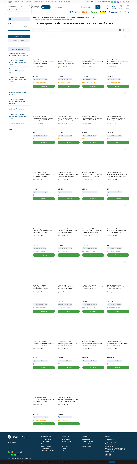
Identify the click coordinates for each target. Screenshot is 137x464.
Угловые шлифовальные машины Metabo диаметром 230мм (17, 79)
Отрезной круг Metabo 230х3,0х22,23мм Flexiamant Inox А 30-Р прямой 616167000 (43, 399)
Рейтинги (64, 448)
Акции (36, 1)
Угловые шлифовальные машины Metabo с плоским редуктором (17, 101)
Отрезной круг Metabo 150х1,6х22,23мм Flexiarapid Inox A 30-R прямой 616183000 (68, 287)
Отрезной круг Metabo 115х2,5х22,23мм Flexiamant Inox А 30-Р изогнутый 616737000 (43, 118)
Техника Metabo (61, 17)
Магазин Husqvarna (87, 441)
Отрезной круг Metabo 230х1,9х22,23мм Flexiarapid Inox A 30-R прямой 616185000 (68, 230)
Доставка (41, 1)
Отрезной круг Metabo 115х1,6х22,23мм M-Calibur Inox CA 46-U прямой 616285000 (43, 61)
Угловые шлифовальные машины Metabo (82, 17)
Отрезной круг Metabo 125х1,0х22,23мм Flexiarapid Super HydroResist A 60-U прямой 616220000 (68, 174)
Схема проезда (66, 439)
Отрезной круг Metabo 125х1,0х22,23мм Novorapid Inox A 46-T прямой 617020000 (92, 118)
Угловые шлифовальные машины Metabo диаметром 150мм (17, 116)
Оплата (48, 1)
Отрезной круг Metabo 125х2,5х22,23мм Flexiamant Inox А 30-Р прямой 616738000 (43, 343)
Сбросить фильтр (18, 40)
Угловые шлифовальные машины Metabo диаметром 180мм (17, 71)
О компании (29, 1)
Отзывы (60, 1)
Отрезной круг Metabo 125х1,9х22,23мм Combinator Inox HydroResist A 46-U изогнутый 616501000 (117, 174)
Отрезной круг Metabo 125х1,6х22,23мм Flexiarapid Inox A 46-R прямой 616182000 (43, 230)
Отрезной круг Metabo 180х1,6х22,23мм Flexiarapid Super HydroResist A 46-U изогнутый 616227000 (68, 399)
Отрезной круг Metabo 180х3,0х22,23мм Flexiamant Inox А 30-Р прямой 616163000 (68, 343)
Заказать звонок (124, 1)
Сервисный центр (66, 441)
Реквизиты (65, 446)
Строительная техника (46, 17)
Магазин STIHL (86, 439)
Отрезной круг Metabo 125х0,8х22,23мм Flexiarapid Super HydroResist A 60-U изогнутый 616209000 (68, 118)
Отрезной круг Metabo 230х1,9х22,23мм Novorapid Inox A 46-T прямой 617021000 (92, 343)
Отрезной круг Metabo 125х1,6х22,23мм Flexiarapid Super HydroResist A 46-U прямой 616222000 (92, 174)
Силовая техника (57, 12)
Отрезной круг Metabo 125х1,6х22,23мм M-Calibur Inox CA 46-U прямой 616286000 (43, 174)
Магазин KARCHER (87, 446)
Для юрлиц (74, 12)
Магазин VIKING (86, 444)
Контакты (67, 1)
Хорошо (112, 462)
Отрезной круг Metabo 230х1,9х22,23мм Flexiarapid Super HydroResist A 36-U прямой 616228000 (43, 287)
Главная (35, 17)
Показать (17, 36)
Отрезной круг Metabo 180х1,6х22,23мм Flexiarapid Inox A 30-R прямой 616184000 (117, 287)
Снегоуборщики (45, 441)
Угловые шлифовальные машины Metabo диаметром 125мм (17, 62)
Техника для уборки (46, 448)
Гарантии (54, 1)
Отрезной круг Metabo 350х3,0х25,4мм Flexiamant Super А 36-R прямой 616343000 (117, 343)
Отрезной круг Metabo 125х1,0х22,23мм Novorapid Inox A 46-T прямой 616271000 (92, 61)
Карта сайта (28, 458)
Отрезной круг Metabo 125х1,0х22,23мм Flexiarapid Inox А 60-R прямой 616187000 (117, 61)
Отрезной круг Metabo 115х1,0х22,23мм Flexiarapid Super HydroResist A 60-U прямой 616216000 (68, 62)
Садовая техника (46, 439)
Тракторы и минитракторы (41, 12)
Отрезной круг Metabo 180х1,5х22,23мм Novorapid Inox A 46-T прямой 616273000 (117, 230)
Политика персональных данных (15, 458)
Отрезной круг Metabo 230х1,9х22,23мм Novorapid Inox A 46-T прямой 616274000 (92, 287)
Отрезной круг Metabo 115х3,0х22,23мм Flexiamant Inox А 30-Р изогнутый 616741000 (117, 118)
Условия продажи (66, 444)
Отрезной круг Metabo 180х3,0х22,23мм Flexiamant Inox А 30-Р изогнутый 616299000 (92, 230)
